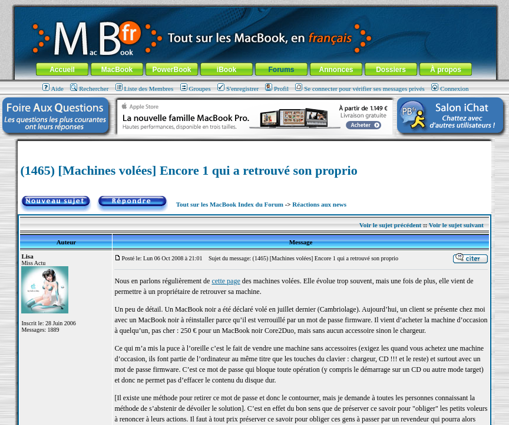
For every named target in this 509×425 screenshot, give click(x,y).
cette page (225, 281)
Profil (277, 88)
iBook (226, 70)
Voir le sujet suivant (456, 224)
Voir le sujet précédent (390, 224)
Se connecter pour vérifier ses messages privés (360, 88)
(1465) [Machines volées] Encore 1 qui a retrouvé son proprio (188, 170)
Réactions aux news (319, 204)
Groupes (195, 88)
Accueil (62, 70)
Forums (281, 70)
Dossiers (391, 70)
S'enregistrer (238, 88)
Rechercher (89, 88)
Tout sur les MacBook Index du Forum (229, 204)
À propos (445, 70)
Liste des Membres (144, 88)
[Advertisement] (254, 145)
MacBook (117, 70)
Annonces (336, 70)
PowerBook (171, 70)
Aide (53, 88)
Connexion (449, 88)
